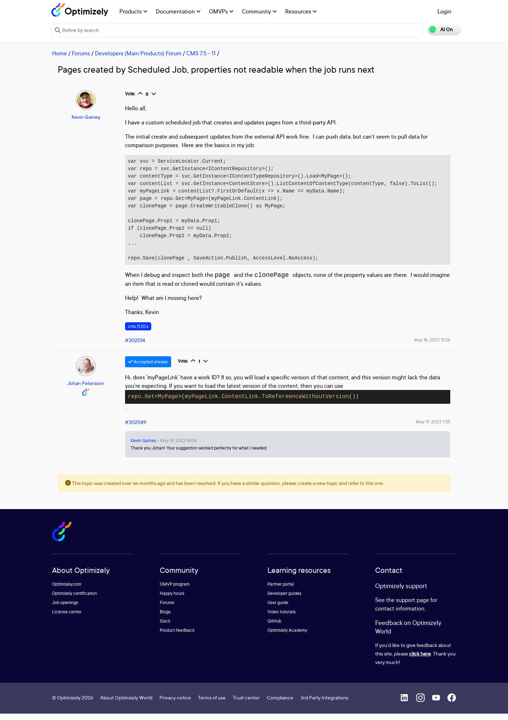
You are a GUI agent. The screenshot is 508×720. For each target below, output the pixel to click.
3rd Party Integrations (324, 704)
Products (133, 11)
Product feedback (177, 637)
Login (444, 11)
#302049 (135, 428)
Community (259, 11)
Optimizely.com (66, 590)
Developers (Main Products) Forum (138, 53)
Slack (165, 627)
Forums (81, 53)
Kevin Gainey (86, 116)
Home (59, 53)
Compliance (280, 704)
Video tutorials (281, 618)
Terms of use (212, 704)
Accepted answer (148, 368)
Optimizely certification (74, 600)
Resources (301, 11)
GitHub (274, 627)
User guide (277, 609)
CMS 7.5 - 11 (201, 53)
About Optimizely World (126, 704)
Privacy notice (175, 704)
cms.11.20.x (138, 333)
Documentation (178, 11)
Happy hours (172, 600)
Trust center (246, 704)
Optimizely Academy (287, 637)
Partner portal (280, 590)
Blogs (165, 618)
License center (66, 618)
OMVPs (221, 11)
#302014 (135, 346)
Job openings (65, 609)
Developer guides (284, 600)
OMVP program (175, 590)
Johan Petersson (85, 389)
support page (412, 606)
